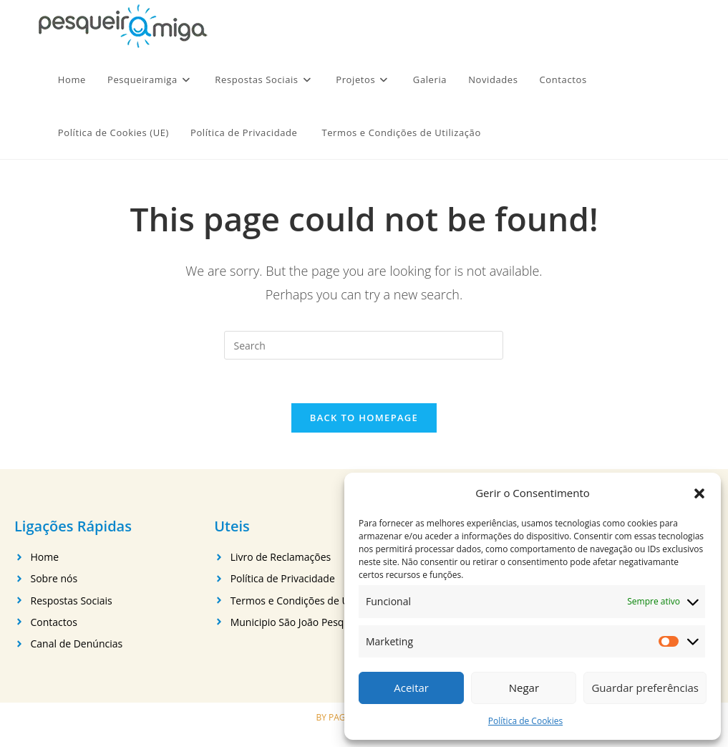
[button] (699, 493)
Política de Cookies (525, 721)
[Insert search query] (363, 345)
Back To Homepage (364, 417)
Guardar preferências (645, 687)
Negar (524, 687)
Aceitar (411, 687)
